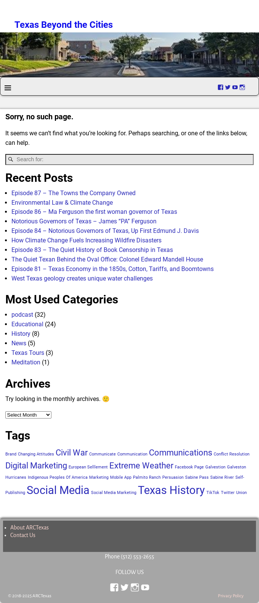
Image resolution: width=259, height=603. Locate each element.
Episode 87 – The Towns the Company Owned (73, 193)
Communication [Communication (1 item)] (132, 454)
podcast (22, 314)
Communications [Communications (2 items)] (180, 452)
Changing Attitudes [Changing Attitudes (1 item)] (36, 454)
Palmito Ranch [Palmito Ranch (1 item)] (147, 477)
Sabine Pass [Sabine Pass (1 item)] (197, 477)
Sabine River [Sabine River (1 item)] (222, 477)
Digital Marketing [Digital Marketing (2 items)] (36, 465)
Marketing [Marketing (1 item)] (99, 477)
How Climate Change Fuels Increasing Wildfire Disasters (86, 240)
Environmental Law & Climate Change (62, 202)
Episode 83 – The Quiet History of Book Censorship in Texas (92, 249)
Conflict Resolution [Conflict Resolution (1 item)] (231, 454)
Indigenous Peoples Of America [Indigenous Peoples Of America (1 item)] (58, 477)
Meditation (25, 362)
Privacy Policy (231, 595)
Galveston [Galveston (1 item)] (236, 467)
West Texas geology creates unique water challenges (82, 278)
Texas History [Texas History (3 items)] (171, 490)
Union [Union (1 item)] (241, 492)
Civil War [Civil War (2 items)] (72, 452)
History (20, 333)
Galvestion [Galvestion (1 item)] (215, 467)
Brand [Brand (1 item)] (10, 454)
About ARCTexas (29, 527)
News (18, 343)
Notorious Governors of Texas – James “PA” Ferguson (84, 221)
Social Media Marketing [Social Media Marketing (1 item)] (113, 492)
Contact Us (22, 535)
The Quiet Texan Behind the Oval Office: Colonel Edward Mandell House (107, 259)
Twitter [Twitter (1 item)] (228, 492)
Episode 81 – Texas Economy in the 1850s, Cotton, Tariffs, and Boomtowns (112, 269)
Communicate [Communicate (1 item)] (102, 454)
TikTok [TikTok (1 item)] (212, 492)
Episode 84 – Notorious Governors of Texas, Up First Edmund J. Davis (105, 230)
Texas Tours (27, 352)
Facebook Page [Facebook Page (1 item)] (189, 467)
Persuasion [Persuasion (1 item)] (173, 477)
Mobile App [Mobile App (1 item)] (120, 477)
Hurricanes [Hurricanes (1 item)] (15, 477)
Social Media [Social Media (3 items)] (58, 490)
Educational (27, 324)
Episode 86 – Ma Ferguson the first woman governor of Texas (94, 211)
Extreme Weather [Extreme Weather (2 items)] (141, 465)
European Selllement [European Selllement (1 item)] (88, 467)
